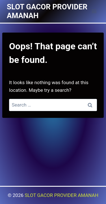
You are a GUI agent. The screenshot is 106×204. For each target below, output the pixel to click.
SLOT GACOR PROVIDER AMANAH (61, 195)
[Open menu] (94, 11)
